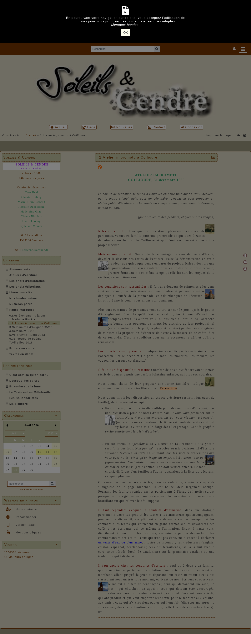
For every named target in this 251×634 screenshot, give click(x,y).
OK (125, 32)
